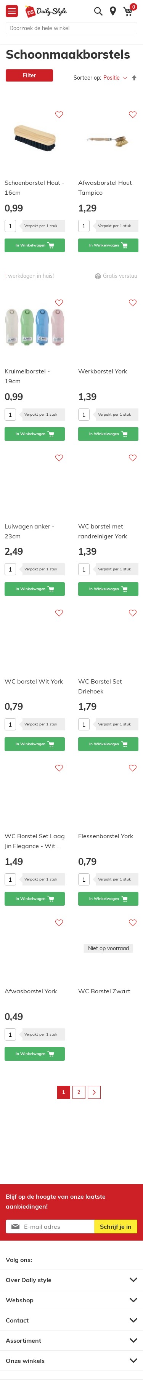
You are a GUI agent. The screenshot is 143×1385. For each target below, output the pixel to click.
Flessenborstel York (105, 836)
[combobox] (71, 28)
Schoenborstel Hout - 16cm (34, 187)
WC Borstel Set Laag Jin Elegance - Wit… (35, 841)
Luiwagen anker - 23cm (30, 531)
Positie (112, 77)
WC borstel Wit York (34, 681)
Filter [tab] (29, 75)
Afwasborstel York (31, 991)
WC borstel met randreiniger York (102, 531)
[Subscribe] (115, 1226)
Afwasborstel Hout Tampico (105, 187)
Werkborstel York (102, 371)
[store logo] (46, 11)
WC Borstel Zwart (104, 991)
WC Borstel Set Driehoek (100, 686)
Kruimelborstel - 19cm (27, 376)
